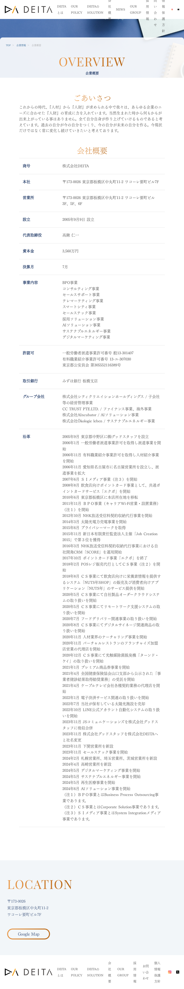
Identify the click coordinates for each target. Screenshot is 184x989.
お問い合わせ (146, 972)
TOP (8, 45)
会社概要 (109, 972)
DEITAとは (61, 972)
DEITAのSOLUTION (95, 972)
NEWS (120, 9)
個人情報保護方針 (157, 972)
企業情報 (21, 45)
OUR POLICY (76, 972)
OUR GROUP (123, 972)
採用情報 (134, 972)
